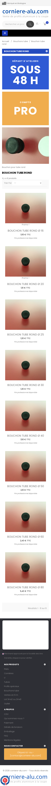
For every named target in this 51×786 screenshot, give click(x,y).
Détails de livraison (13, 727)
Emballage (9, 731)
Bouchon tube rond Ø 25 (25, 334)
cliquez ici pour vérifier (22, 658)
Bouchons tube (11, 690)
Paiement (8, 722)
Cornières (8, 673)
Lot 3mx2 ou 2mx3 (12, 699)
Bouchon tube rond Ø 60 (25, 536)
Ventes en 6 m (11, 695)
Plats (6, 669)
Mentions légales (12, 740)
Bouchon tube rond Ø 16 (26, 230)
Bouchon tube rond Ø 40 (25, 435)
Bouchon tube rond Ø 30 (25, 384)
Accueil (6, 41)
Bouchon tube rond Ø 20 (25, 283)
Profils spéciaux (11, 686)
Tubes (7, 682)
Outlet (7, 703)
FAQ (6, 735)
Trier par (8, 183)
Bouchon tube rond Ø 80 (25, 587)
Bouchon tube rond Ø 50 (25, 486)
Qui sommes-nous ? (14, 718)
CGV (6, 714)
